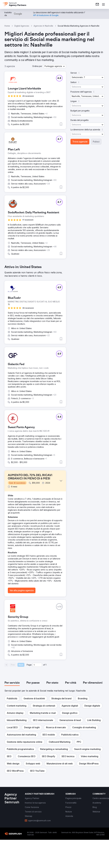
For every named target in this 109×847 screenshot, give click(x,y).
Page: (29, 665)
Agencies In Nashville (43, 26)
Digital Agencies (21, 26)
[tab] (12, 683)
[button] (54, 66)
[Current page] (37, 665)
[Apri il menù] (103, 4)
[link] (97, 4)
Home (7, 26)
